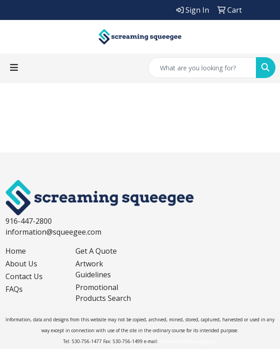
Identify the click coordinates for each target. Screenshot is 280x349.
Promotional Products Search (103, 292)
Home (15, 251)
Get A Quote (96, 251)
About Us (21, 264)
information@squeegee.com (53, 232)
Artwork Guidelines (93, 269)
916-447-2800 (28, 221)
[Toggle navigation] (14, 67)
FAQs (14, 289)
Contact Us (24, 276)
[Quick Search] (202, 67)
